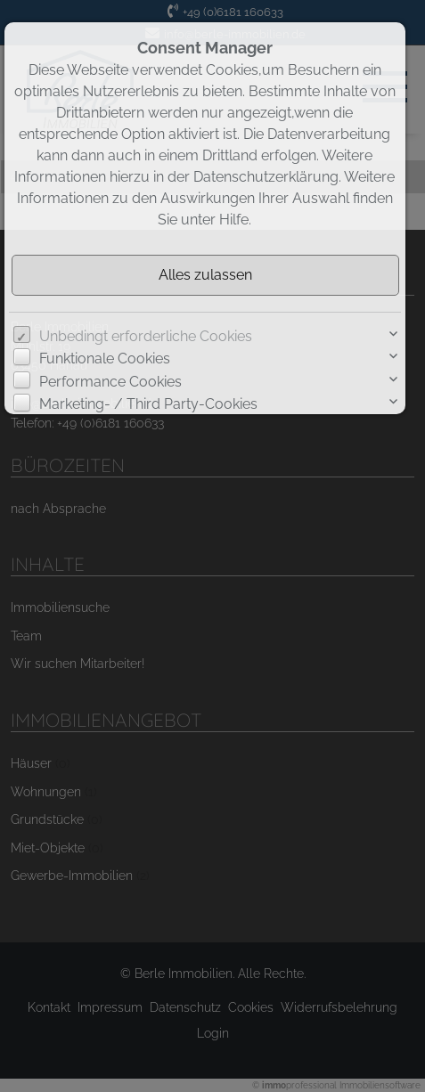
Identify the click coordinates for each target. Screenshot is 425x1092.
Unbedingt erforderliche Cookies (145, 336)
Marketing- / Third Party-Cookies (148, 403)
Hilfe (234, 219)
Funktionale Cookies (104, 358)
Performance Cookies (110, 381)
